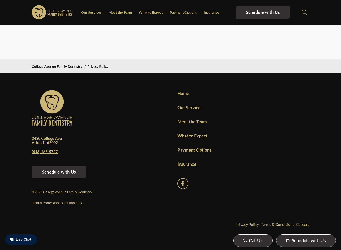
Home (183, 93)
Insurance (211, 12)
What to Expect (151, 12)
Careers (302, 224)
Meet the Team (120, 12)
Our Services (91, 12)
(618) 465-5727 (45, 151)
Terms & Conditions (277, 224)
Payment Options (183, 12)
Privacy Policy (247, 224)
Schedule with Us (263, 12)
